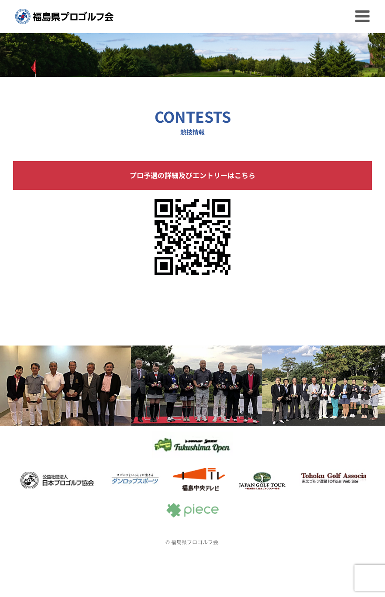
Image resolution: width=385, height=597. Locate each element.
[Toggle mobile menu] (363, 16)
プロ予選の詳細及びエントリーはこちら (192, 175)
